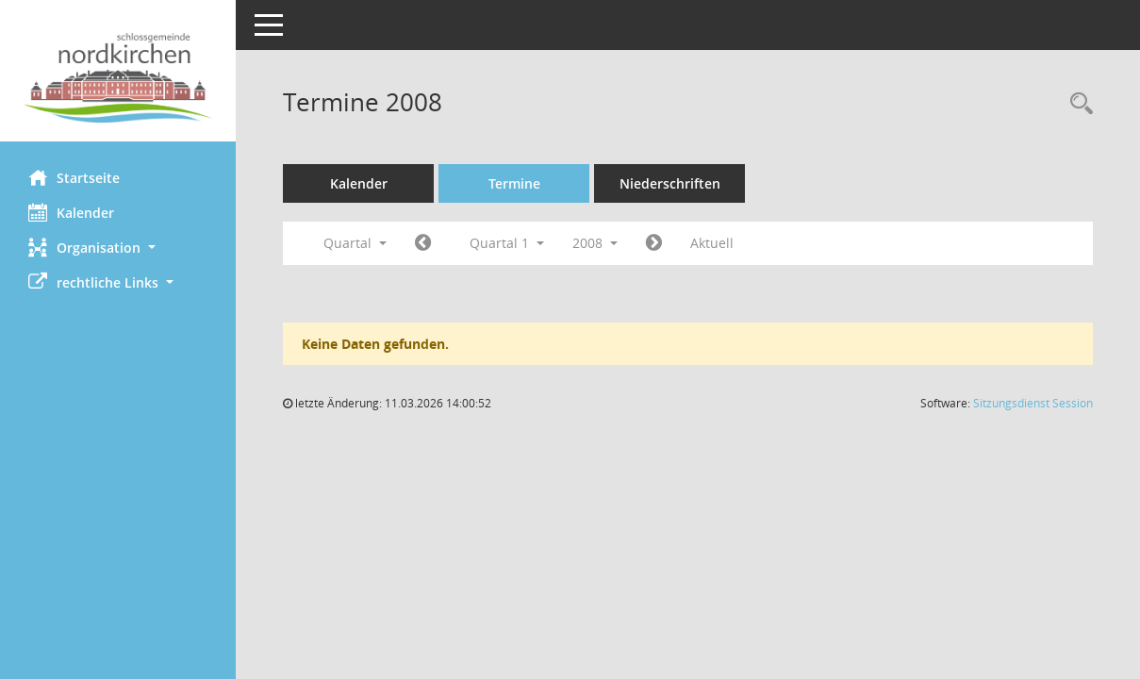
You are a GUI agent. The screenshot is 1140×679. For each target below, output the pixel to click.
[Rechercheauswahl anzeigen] (1077, 104)
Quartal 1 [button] (507, 243)
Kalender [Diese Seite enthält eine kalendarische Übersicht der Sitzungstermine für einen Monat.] (71, 212)
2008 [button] (595, 243)
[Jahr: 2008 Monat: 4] (654, 243)
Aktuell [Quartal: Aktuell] (712, 243)
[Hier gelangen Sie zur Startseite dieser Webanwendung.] (118, 78)
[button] (118, 247)
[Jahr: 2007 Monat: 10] (423, 243)
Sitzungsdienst (1033, 403)
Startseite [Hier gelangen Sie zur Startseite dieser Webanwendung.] (74, 177)
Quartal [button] (355, 243)
